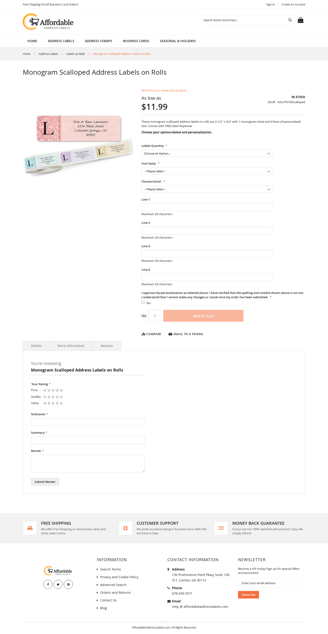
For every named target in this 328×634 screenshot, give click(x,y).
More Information (71, 346)
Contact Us (108, 600)
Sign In (270, 4)
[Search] (290, 20)
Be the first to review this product (164, 90)
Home (32, 41)
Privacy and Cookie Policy (119, 577)
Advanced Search (113, 585)
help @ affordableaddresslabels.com (200, 606)
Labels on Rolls (75, 54)
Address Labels (48, 54)
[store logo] (48, 21)
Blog (103, 608)
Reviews (107, 346)
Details (36, 346)
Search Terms (110, 569)
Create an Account (293, 4)
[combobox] (248, 20)
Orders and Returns (115, 592)
